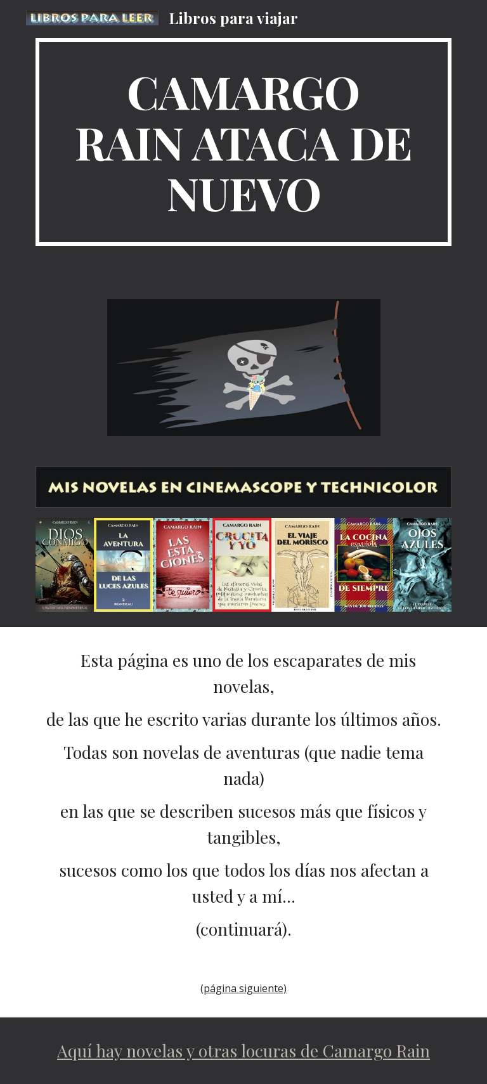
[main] (243, 142)
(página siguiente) (243, 988)
